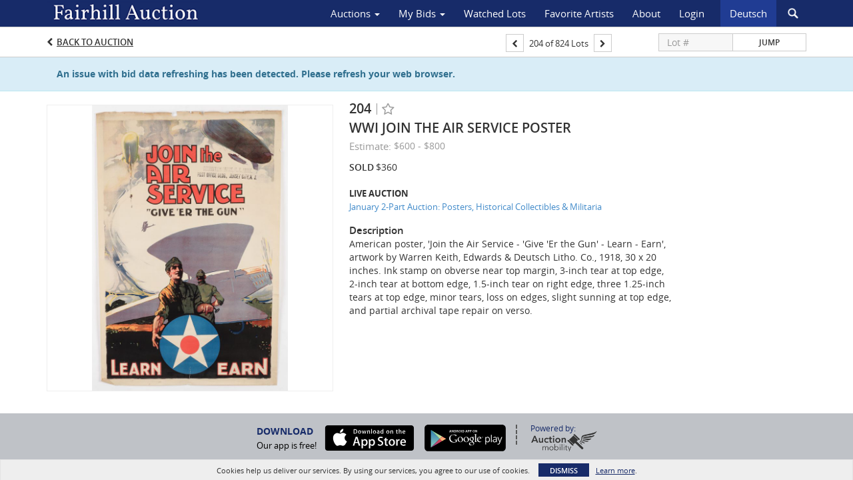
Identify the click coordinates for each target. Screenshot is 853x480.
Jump (769, 42)
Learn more (615, 470)
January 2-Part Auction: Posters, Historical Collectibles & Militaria (475, 207)
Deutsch (748, 13)
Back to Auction (95, 42)
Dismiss (564, 470)
